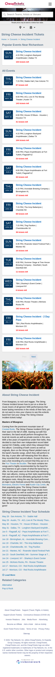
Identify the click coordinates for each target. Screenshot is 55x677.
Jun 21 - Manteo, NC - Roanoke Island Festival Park (26, 551)
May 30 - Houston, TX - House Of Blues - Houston (25, 524)
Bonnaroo (6, 484)
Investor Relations (13, 620)
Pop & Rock (7, 588)
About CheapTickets (13, 610)
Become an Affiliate (14, 624)
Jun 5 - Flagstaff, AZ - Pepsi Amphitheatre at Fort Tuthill (26, 531)
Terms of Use (31, 629)
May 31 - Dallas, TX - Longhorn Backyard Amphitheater (26, 528)
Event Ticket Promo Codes (14, 629)
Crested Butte (8, 429)
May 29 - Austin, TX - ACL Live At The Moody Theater (26, 520)
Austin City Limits (37, 484)
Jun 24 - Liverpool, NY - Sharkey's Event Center (24, 558)
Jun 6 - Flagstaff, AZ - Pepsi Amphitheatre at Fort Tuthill (26, 535)
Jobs (23, 620)
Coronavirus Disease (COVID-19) (37, 615)
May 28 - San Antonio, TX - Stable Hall (19, 516)
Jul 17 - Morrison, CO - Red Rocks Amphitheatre (24, 566)
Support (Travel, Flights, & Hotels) (35, 610)
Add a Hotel (28, 624)
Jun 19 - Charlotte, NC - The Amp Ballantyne (22, 543)
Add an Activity (40, 624)
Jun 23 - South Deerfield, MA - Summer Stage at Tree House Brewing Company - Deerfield (26, 554)
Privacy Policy (44, 629)
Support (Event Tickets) (13, 615)
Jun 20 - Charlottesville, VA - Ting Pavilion (21, 547)
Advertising (43, 620)
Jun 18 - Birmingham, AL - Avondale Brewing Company (26, 539)
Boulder (22, 463)
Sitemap (26, 634)
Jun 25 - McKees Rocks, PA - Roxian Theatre (22, 562)
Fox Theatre (11, 463)
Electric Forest (18, 484)
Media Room (32, 620)
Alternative (7, 585)
